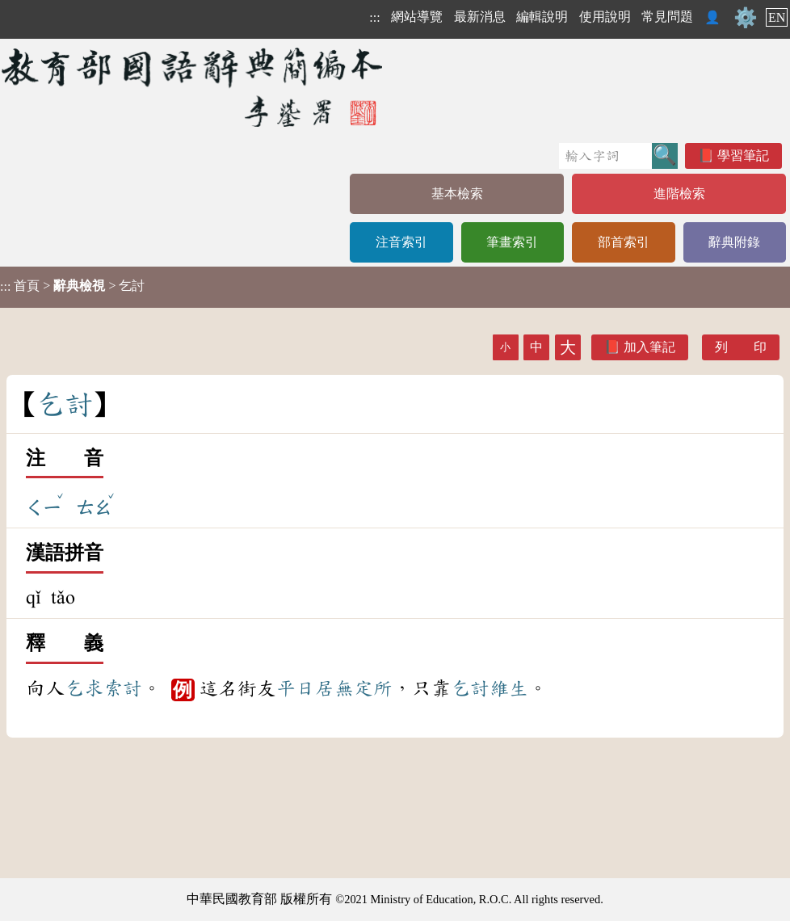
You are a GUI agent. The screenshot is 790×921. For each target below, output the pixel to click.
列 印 (741, 347)
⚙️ (745, 17)
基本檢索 (457, 193)
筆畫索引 (512, 242)
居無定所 (354, 688)
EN (776, 17)
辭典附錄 (734, 242)
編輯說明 (542, 16)
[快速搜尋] (605, 156)
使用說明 (605, 16)
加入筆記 (649, 347)
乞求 (84, 688)
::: (374, 17)
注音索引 (401, 242)
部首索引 (623, 242)
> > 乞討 (72, 286)
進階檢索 (679, 193)
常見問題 (667, 16)
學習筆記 (743, 155)
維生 (509, 688)
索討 (122, 688)
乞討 (470, 688)
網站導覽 (417, 16)
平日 (295, 688)
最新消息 (480, 16)
